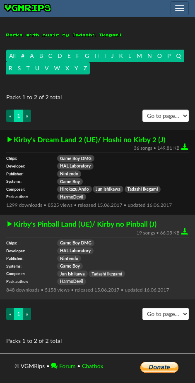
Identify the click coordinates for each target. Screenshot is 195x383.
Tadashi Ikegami (143, 189)
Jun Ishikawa (108, 189)
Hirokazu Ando (74, 189)
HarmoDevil (71, 196)
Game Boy (70, 181)
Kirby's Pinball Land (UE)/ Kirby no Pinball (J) (85, 224)
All (12, 55)
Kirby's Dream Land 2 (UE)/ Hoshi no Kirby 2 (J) (89, 140)
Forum (63, 365)
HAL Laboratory (75, 165)
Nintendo (69, 173)
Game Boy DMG (75, 158)
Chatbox (93, 365)
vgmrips (28, 8)
